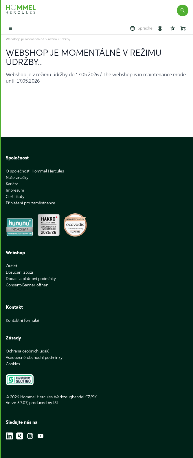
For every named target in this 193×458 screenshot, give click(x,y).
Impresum (15, 190)
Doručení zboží (19, 272)
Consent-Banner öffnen (27, 285)
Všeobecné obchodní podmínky (34, 358)
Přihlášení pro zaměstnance (30, 203)
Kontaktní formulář (22, 321)
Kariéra (12, 184)
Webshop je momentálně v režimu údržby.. (39, 39)
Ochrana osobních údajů (27, 351)
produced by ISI (43, 403)
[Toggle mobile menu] (10, 28)
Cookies (13, 364)
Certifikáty (15, 197)
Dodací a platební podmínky (31, 279)
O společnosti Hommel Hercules (35, 171)
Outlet (11, 266)
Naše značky (17, 178)
